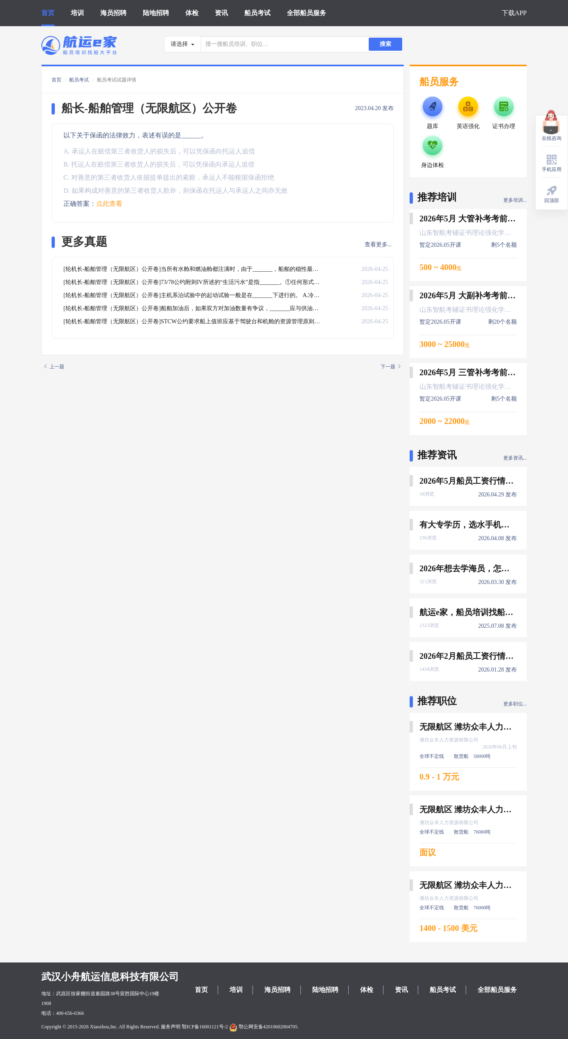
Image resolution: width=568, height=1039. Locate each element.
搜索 (385, 44)
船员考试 (257, 12)
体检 (191, 12)
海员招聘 (113, 12)
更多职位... (515, 704)
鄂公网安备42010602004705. (264, 1027)
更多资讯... (515, 458)
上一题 (54, 367)
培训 (77, 12)
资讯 (221, 12)
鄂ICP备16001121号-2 (205, 1027)
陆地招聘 (156, 12)
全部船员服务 (306, 12)
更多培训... (515, 200)
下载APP (514, 12)
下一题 (391, 367)
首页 (47, 12)
